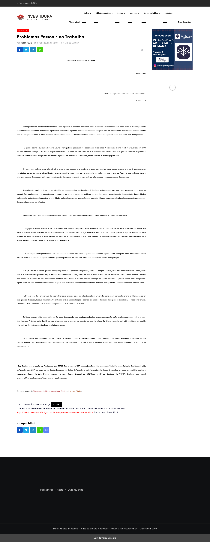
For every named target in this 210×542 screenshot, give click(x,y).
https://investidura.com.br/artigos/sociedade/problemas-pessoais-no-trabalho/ (55, 412)
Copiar (56, 404)
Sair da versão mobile (105, 538)
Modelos (133, 13)
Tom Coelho (26, 43)
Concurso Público (151, 13)
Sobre (86, 13)
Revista (120, 13)
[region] (149, 489)
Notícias (168, 13)
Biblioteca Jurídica (103, 13)
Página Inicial (74, 22)
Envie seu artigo (184, 22)
